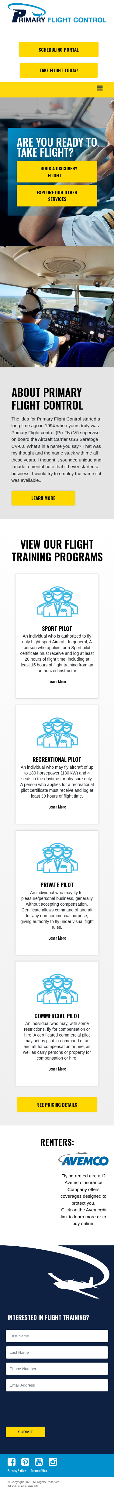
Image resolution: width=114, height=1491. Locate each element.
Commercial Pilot (57, 1016)
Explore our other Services (57, 196)
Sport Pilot (57, 628)
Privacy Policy (17, 1470)
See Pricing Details (57, 1104)
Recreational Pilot (57, 759)
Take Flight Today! (59, 70)
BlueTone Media (32, 1486)
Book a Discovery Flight (57, 172)
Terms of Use (39, 1470)
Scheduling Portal (59, 49)
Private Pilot (57, 885)
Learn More (43, 498)
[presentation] (51, 1409)
